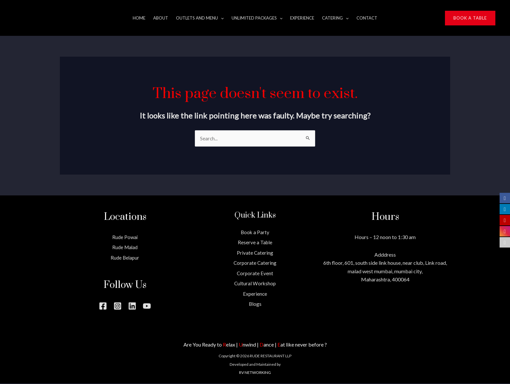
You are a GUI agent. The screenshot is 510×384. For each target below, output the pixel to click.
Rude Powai (125, 237)
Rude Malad (125, 247)
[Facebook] (103, 306)
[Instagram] (118, 306)
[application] (221, 18)
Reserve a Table (255, 242)
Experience (255, 294)
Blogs (255, 304)
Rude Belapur (125, 258)
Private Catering (255, 253)
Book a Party (255, 232)
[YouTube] (147, 306)
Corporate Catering (255, 263)
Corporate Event (255, 273)
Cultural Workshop (255, 284)
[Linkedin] (132, 306)
